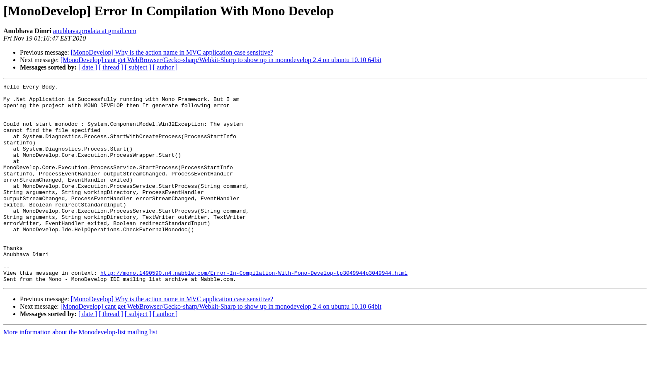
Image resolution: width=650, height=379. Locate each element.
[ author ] (165, 67)
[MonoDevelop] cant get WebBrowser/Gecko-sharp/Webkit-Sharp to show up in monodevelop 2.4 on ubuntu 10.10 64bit (221, 59)
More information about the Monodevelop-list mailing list (80, 371)
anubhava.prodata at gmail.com (94, 30)
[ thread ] (111, 67)
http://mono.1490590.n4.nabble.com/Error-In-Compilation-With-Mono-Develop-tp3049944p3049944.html (253, 311)
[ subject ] (138, 67)
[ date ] (87, 67)
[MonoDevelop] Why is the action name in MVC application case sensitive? (172, 52)
